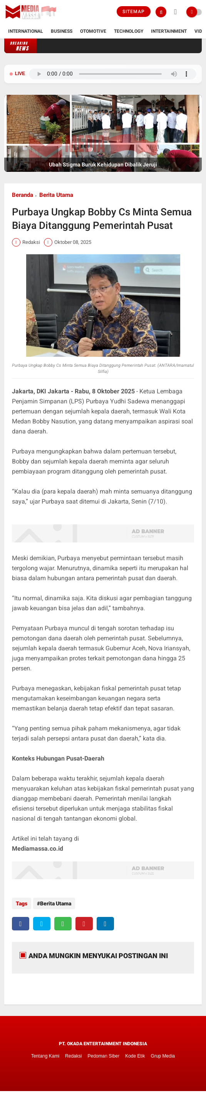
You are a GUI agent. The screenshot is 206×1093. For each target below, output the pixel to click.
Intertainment (169, 31)
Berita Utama (56, 194)
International (25, 31)
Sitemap (133, 11)
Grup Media (163, 1056)
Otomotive (93, 31)
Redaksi (73, 1056)
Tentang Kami (45, 1056)
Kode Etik (135, 1056)
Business (61, 31)
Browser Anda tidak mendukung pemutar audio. (112, 74)
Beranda (22, 194)
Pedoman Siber (103, 1056)
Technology (128, 31)
